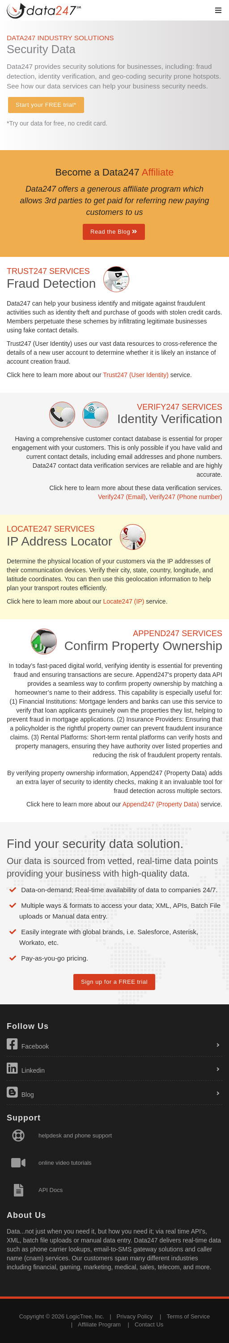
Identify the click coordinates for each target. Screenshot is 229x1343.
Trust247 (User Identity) (136, 374)
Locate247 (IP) (123, 601)
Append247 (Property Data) (161, 804)
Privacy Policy (135, 1316)
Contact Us (149, 1324)
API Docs (50, 1190)
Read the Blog (113, 231)
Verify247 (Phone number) (185, 496)
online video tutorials (65, 1162)
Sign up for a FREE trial (114, 981)
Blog (20, 1092)
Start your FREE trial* (46, 104)
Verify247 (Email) (122, 496)
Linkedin (26, 1068)
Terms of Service (188, 1316)
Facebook (28, 1044)
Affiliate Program (99, 1324)
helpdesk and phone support (75, 1135)
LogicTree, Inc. (85, 1316)
